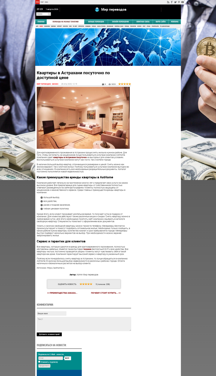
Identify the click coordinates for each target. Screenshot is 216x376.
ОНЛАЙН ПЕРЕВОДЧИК (120, 17)
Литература (81, 22)
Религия (139, 22)
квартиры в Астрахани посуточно (70, 152)
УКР (42, 2)
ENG (46, 2)
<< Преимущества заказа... (61, 287)
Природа (127, 22)
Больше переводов (96, 17)
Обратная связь (142, 17)
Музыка (94, 22)
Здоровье (53, 22)
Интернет (59, 22)
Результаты (155, 188)
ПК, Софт (75, 22)
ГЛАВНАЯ (41, 17)
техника (87, 244)
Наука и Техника (101, 22)
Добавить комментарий (49, 350)
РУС (37, 2)
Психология (133, 22)
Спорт (144, 22)
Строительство (155, 22)
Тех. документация (165, 22)
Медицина (87, 22)
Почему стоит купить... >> (104, 288)
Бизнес (41, 22)
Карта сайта (161, 17)
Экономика (47, 22)
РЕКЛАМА (174, 17)
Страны (148, 22)
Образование (110, 22)
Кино (70, 22)
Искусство (65, 22)
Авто (37, 22)
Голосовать (155, 183)
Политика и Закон (119, 22)
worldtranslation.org (151, 360)
